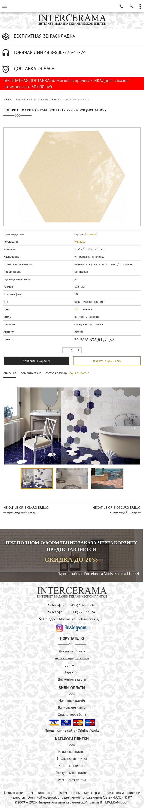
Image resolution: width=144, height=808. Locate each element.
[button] (134, 428)
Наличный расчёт (72, 700)
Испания (91, 234)
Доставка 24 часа (72, 651)
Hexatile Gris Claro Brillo (26, 507)
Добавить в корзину (36, 361)
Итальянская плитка (72, 758)
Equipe (44, 99)
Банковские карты (72, 707)
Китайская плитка (71, 765)
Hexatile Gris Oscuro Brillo (117, 507)
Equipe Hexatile (79, 373)
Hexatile (56, 99)
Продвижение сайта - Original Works (72, 730)
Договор (71, 665)
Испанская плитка (26, 99)
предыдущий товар (21, 512)
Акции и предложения (72, 658)
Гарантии (72, 672)
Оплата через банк (72, 714)
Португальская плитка (72, 772)
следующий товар (123, 512)
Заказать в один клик (106, 361)
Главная (7, 99)
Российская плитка (72, 780)
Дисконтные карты (72, 679)
